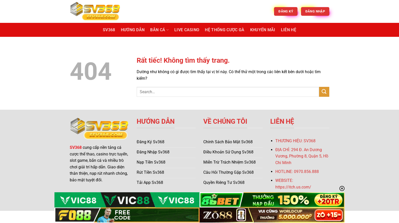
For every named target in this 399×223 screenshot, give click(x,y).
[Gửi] (324, 92)
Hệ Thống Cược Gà (224, 29)
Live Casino (187, 29)
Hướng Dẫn (133, 29)
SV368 (109, 29)
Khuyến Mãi (262, 29)
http (278, 187)
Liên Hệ (288, 29)
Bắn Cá (159, 30)
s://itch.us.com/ (296, 187)
